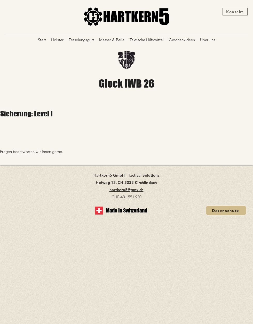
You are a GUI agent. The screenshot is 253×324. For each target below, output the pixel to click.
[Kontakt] (235, 11)
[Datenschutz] (226, 210)
